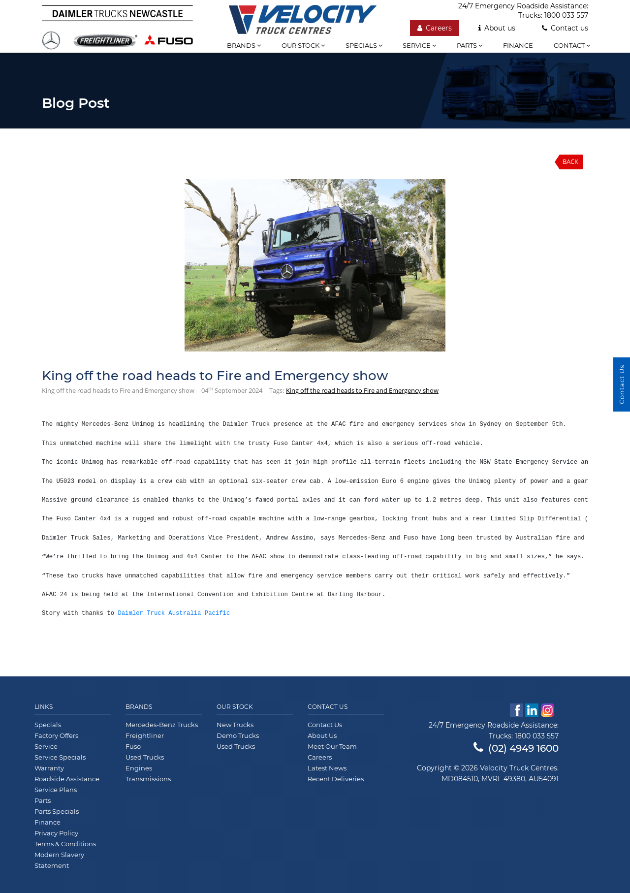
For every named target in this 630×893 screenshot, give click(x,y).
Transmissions (148, 779)
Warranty (49, 768)
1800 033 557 (566, 15)
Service (419, 45)
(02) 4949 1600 (516, 748)
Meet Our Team (332, 746)
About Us (322, 735)
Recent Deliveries (336, 779)
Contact (572, 45)
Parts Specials (56, 811)
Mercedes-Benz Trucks (162, 725)
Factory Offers (56, 735)
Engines (139, 768)
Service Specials (60, 757)
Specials (364, 45)
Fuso (133, 746)
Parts (469, 45)
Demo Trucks (238, 735)
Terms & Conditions (65, 844)
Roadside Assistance (66, 779)
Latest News (327, 768)
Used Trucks (145, 757)
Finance (518, 45)
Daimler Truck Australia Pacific (174, 613)
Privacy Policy (56, 833)
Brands (244, 45)
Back (570, 161)
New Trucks (235, 725)
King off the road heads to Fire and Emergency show (362, 390)
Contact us (565, 28)
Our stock (303, 45)
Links (43, 706)
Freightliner (145, 735)
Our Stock (235, 706)
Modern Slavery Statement (59, 860)
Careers (434, 28)
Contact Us (327, 706)
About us (496, 28)
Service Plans (55, 790)
